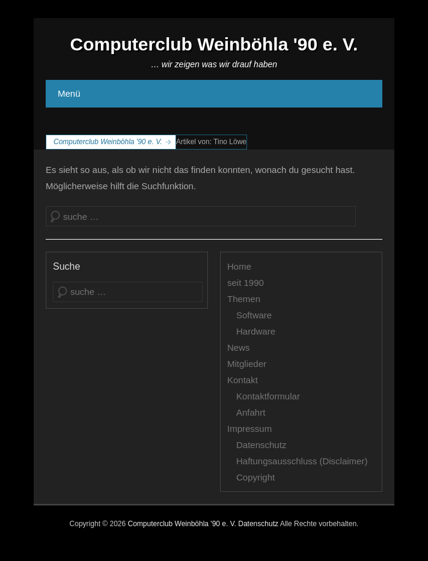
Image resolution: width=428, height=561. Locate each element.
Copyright (255, 477)
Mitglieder (246, 364)
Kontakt (242, 380)
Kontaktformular (268, 396)
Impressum (249, 428)
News (238, 347)
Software (254, 315)
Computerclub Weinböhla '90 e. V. (214, 44)
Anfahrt (250, 412)
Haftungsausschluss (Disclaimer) (301, 461)
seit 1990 (245, 282)
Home (239, 266)
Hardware (255, 331)
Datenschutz (261, 445)
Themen (243, 299)
